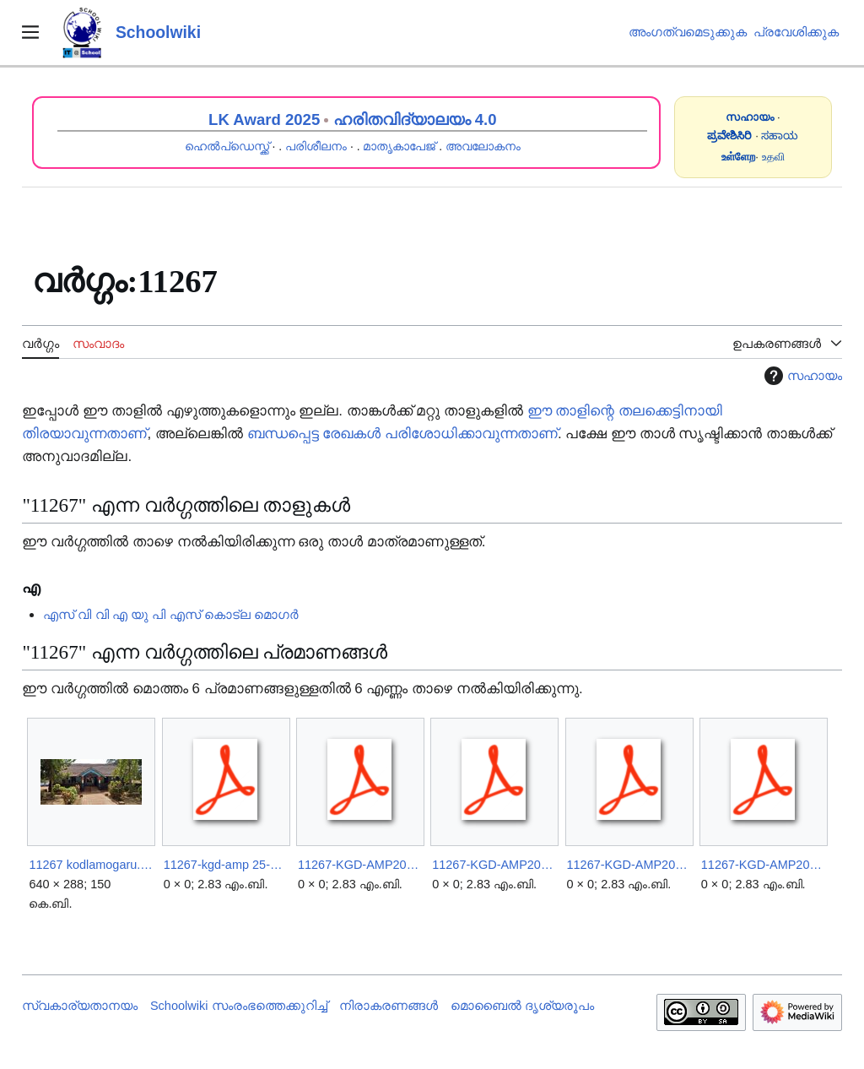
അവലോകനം (483, 146)
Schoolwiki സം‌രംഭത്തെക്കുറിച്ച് (238, 1005)
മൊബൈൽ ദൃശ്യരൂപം (522, 1005)
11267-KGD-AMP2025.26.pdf (494, 864)
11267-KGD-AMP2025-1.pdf (360, 864)
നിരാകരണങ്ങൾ (388, 1005)
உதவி (773, 156)
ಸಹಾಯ (779, 135)
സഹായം (801, 375)
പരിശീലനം (316, 146)
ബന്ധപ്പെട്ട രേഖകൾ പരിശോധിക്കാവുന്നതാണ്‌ (402, 434)
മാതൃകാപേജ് (399, 146)
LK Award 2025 (264, 119)
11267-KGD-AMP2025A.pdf (763, 864)
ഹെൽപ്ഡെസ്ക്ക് (227, 146)
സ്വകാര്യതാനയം (80, 1005)
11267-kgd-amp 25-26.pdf (226, 864)
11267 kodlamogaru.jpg (91, 864)
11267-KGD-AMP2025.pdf (629, 864)
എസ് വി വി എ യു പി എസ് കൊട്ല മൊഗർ (171, 614)
